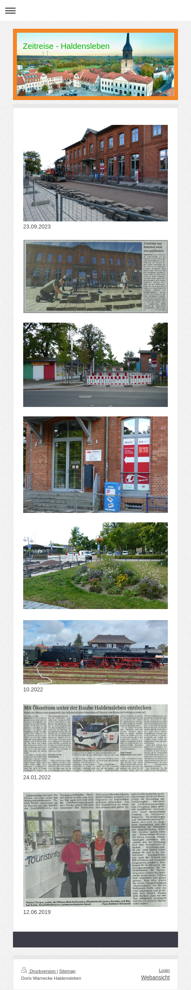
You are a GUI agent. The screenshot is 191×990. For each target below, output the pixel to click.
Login (164, 970)
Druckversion (39, 971)
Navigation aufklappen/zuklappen (95, 10)
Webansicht (155, 977)
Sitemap (67, 971)
